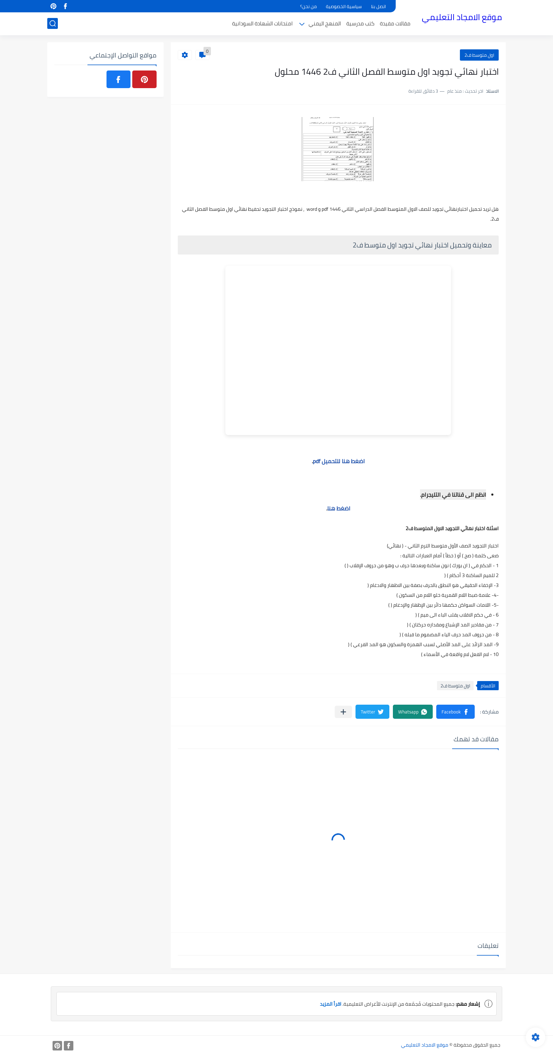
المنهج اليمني (325, 23)
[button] (455, 712)
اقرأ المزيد (330, 1004)
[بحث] (52, 23)
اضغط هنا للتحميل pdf (339, 461)
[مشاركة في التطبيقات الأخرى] (343, 712)
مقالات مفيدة (395, 23)
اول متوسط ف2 (479, 55)
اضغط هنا (338, 508)
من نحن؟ (308, 6)
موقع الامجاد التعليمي (462, 17)
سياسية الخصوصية (344, 6)
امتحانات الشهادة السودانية (262, 23)
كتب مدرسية (360, 23)
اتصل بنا (378, 6)
